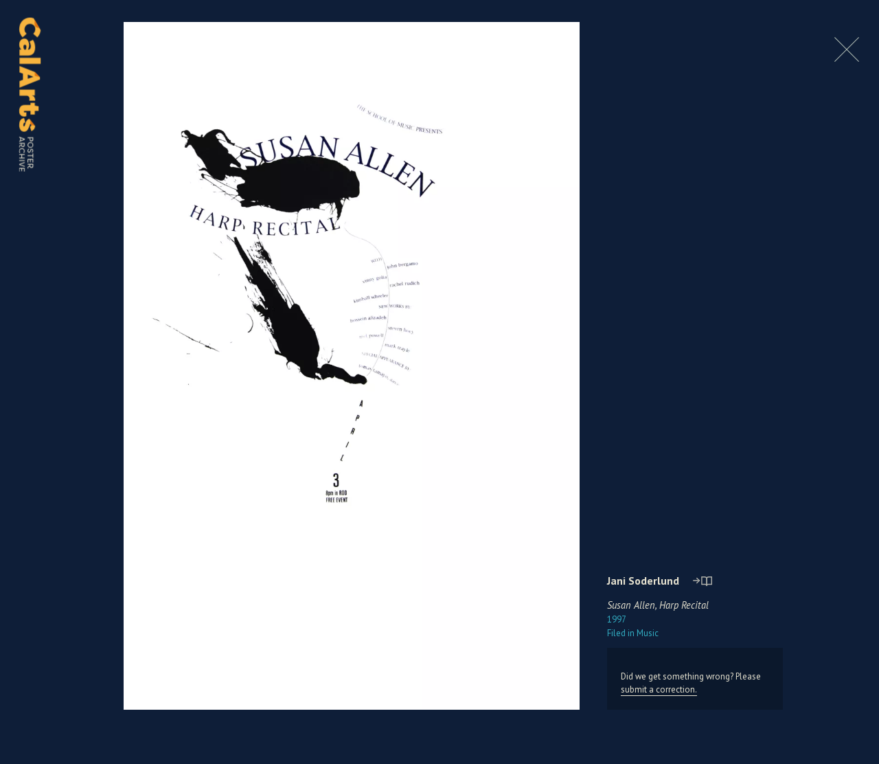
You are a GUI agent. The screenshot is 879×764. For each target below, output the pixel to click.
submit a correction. (659, 689)
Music (633, 633)
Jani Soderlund (643, 580)
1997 (616, 619)
